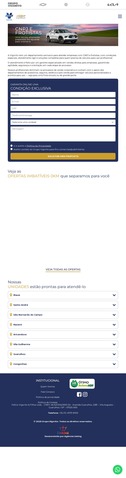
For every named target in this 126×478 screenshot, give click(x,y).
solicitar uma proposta (63, 156)
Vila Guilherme (21, 344)
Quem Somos (48, 386)
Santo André (20, 305)
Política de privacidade (47, 397)
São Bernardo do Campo (27, 315)
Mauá (16, 295)
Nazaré (17, 324)
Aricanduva (19, 334)
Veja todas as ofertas (63, 269)
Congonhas (19, 364)
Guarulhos (18, 354)
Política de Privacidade (39, 146)
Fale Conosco (48, 392)
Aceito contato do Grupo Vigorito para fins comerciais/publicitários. (49, 149)
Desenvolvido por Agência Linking (63, 436)
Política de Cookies (47, 402)
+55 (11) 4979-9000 (68, 413)
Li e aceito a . (32, 146)
